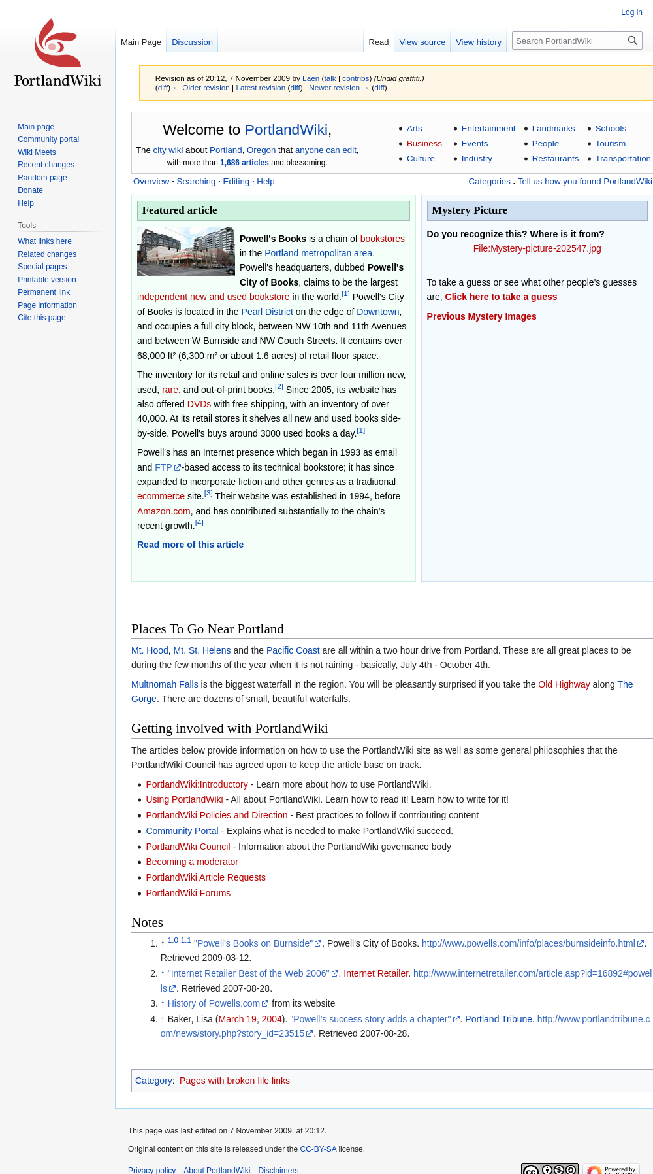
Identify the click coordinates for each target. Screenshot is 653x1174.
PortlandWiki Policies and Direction (216, 815)
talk (330, 78)
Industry (477, 158)
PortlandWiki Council (188, 846)
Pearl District (267, 312)
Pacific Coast (293, 650)
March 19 (238, 1019)
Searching (196, 181)
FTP (163, 467)
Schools (611, 128)
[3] (208, 493)
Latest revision (260, 87)
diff (163, 87)
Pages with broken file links (235, 1080)
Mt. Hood (149, 650)
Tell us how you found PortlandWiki (585, 181)
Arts (414, 128)
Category (153, 1080)
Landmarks (553, 128)
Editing (236, 181)
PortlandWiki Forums (188, 893)
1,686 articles (244, 162)
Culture (421, 158)
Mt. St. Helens (202, 650)
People (545, 143)
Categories (490, 181)
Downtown (378, 312)
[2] (279, 386)
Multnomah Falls (165, 684)
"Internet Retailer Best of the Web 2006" (249, 973)
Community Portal (182, 831)
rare (170, 389)
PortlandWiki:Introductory (196, 784)
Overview (151, 181)
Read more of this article (190, 544)
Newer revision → (339, 87)
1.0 (173, 939)
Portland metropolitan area (318, 253)
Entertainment (489, 128)
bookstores (382, 238)
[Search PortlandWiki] (577, 40)
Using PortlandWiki (184, 799)
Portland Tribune (498, 1019)
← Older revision (201, 87)
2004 (272, 1019)
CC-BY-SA (318, 1149)
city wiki (168, 150)
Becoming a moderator (192, 861)
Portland (226, 150)
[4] (199, 522)
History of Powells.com (214, 1003)
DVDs (199, 404)
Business (424, 143)
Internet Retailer (375, 973)
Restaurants (555, 158)
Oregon (261, 150)
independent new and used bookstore (213, 297)
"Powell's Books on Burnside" (253, 943)
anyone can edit (326, 150)
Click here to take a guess (501, 297)
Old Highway (564, 684)
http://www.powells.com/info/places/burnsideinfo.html (528, 943)
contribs (355, 78)
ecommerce (161, 496)
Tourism (611, 143)
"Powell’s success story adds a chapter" (370, 1019)
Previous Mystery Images (482, 316)
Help (265, 181)
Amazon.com (164, 511)
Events (475, 143)
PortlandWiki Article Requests (206, 877)
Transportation (623, 158)
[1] (346, 294)
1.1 (186, 939)
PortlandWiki (286, 129)
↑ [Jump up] (163, 973)
